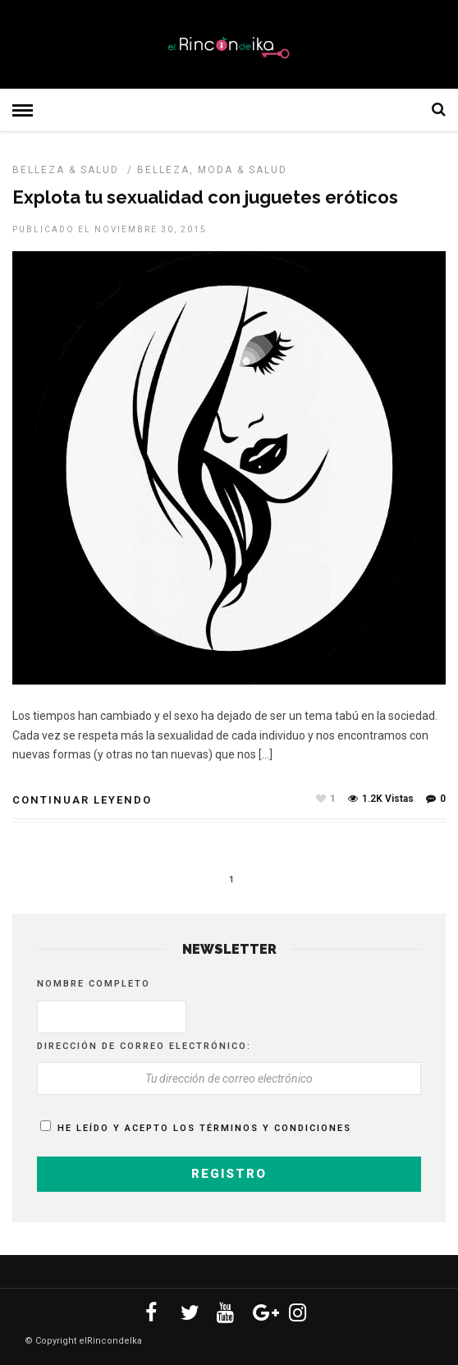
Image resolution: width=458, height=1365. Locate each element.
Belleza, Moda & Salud (212, 170)
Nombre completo (93, 983)
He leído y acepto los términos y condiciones (204, 1128)
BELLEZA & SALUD (65, 170)
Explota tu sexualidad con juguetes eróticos (205, 197)
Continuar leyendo (82, 800)
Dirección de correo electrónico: (144, 1046)
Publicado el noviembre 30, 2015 (109, 229)
